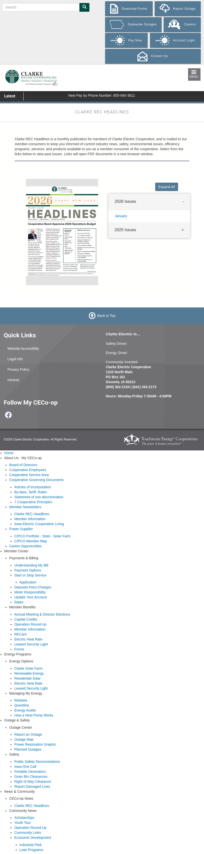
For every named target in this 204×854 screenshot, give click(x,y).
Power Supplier (21, 529)
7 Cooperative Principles (33, 502)
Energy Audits (25, 710)
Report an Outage (28, 734)
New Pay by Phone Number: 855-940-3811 (101, 95)
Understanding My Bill (31, 565)
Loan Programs (31, 850)
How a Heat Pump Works (33, 715)
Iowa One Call (25, 767)
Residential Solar (27, 678)
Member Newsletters (25, 507)
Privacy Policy (18, 369)
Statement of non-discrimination (38, 497)
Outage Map (23, 739)
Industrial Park (30, 845)
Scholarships (24, 818)
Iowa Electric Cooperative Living (39, 524)
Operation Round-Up (30, 624)
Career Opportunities (25, 546)
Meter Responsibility (30, 592)
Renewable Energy (29, 673)
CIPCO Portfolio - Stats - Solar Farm (42, 536)
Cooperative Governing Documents (36, 480)
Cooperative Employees (27, 470)
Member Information (29, 519)
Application (28, 582)
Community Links (27, 833)
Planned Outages (27, 749)
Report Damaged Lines (32, 786)
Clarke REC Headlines (31, 514)
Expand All (166, 187)
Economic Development (32, 838)
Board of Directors (23, 465)
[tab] (149, 202)
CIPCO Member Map (30, 541)
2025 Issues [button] (125, 229)
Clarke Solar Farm (28, 668)
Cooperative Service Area (29, 475)
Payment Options (27, 570)
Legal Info (15, 359)
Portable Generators (30, 772)
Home (8, 453)
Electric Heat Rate (28, 639)
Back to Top (106, 316)
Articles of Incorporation (32, 487)
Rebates (20, 700)
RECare (20, 634)
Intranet (13, 380)
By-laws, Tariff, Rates (30, 492)
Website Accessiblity (23, 349)
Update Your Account (30, 597)
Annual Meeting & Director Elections (42, 614)
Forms (19, 649)
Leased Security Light (31, 644)
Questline (21, 705)
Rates (18, 602)
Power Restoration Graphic (35, 744)
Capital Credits (25, 619)
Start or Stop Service (30, 575)
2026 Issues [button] (125, 201)
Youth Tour (22, 823)
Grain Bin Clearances (30, 777)
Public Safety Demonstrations (37, 762)
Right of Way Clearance (32, 781)
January (121, 216)
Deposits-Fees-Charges (32, 587)
